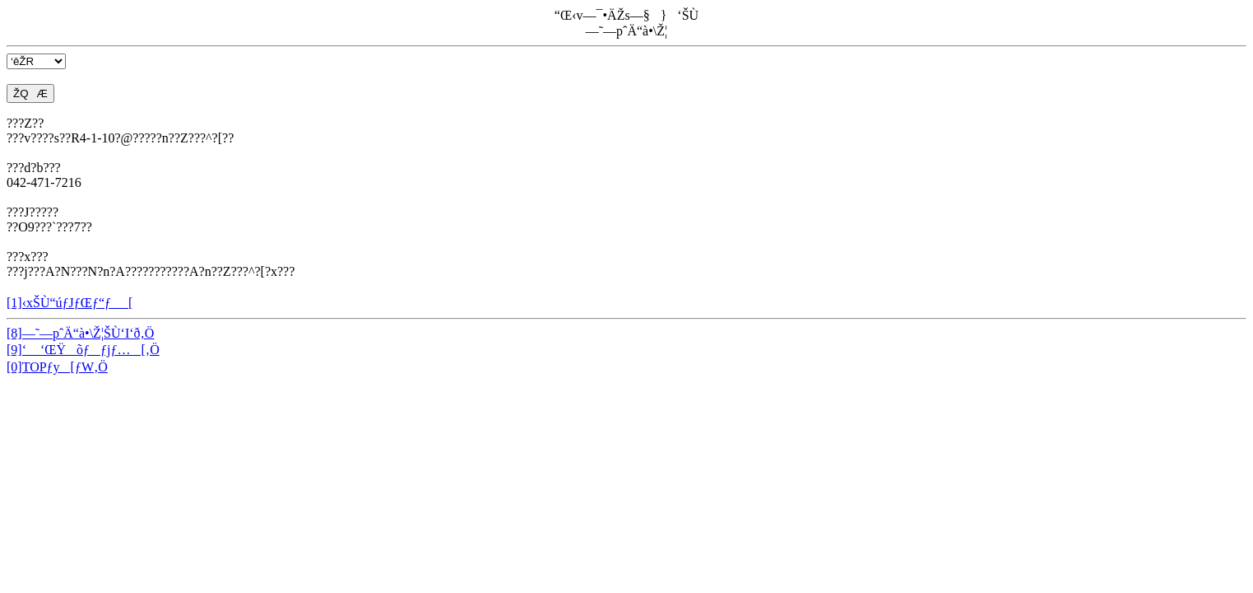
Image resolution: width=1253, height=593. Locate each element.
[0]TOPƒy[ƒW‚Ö (57, 367)
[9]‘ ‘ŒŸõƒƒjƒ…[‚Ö (83, 350)
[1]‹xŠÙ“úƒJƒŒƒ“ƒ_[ (69, 303)
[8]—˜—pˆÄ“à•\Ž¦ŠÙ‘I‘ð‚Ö (80, 333)
